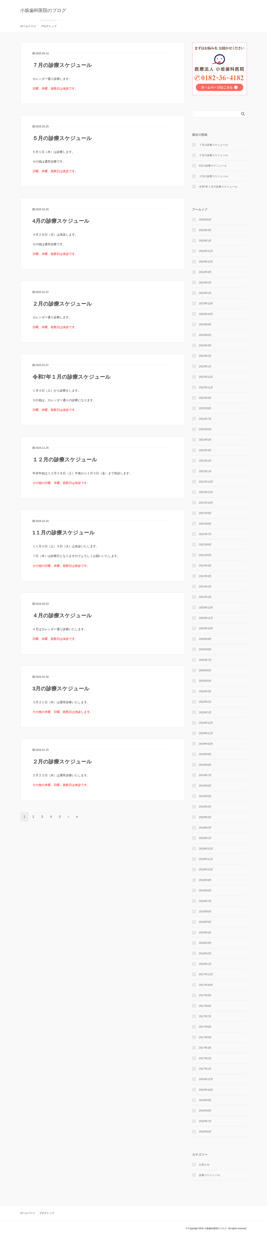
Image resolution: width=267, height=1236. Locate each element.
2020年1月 (205, 712)
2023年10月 (206, 313)
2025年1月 (205, 240)
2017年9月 (205, 995)
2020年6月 (205, 670)
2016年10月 (206, 1089)
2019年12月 (206, 722)
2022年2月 (205, 460)
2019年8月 (205, 764)
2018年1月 (205, 963)
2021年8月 (205, 523)
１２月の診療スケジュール (65, 460)
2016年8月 (205, 1110)
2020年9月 (205, 638)
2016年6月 (205, 1131)
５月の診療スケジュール (62, 138)
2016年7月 (205, 1121)
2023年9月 (205, 324)
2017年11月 (206, 974)
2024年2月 (205, 282)
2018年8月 (205, 890)
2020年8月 (205, 649)
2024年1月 (205, 292)
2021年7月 (205, 534)
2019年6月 (205, 785)
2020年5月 (205, 680)
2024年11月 (206, 250)
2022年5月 (205, 439)
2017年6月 (205, 1026)
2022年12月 (206, 376)
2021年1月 (205, 596)
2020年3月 (205, 691)
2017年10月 (206, 984)
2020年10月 (206, 628)
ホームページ (28, 26)
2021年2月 (205, 586)
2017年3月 (205, 1047)
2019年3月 (205, 817)
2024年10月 (206, 261)
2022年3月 (205, 450)
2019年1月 (205, 838)
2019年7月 (205, 775)
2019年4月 (205, 806)
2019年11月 (206, 733)
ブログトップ (48, 26)
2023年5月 (205, 334)
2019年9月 (205, 754)
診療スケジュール (209, 1175)
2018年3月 (205, 942)
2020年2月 (205, 701)
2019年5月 (205, 796)
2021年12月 (206, 481)
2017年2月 (205, 1058)
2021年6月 (205, 544)
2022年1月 (205, 471)
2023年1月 (205, 366)
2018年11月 (206, 859)
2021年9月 (205, 513)
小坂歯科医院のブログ (43, 10)
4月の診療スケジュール (61, 221)
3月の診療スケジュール (61, 689)
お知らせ (204, 1164)
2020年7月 (205, 659)
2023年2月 (205, 355)
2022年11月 (206, 387)
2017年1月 (205, 1068)
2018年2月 (205, 953)
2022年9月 (205, 397)
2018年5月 (205, 921)
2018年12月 (206, 848)
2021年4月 (205, 565)
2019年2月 (205, 827)
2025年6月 (205, 219)
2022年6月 (205, 429)
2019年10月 (206, 743)
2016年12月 (206, 1079)
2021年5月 (205, 555)
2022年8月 (205, 408)
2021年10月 (206, 502)
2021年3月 (205, 576)
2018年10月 (206, 869)
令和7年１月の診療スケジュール (72, 377)
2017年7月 (205, 1016)
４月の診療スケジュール (62, 615)
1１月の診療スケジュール (64, 533)
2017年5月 (205, 1037)
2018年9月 (205, 880)
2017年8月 (205, 1005)
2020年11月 (206, 617)
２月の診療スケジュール (62, 304)
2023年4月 (205, 345)
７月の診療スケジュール (62, 65)
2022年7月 (205, 418)
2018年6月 (205, 911)
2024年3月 (205, 271)
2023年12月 (206, 303)
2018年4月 (205, 932)
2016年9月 (205, 1100)
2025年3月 (205, 230)
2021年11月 (206, 492)
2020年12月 (206, 607)
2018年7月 (205, 901)
